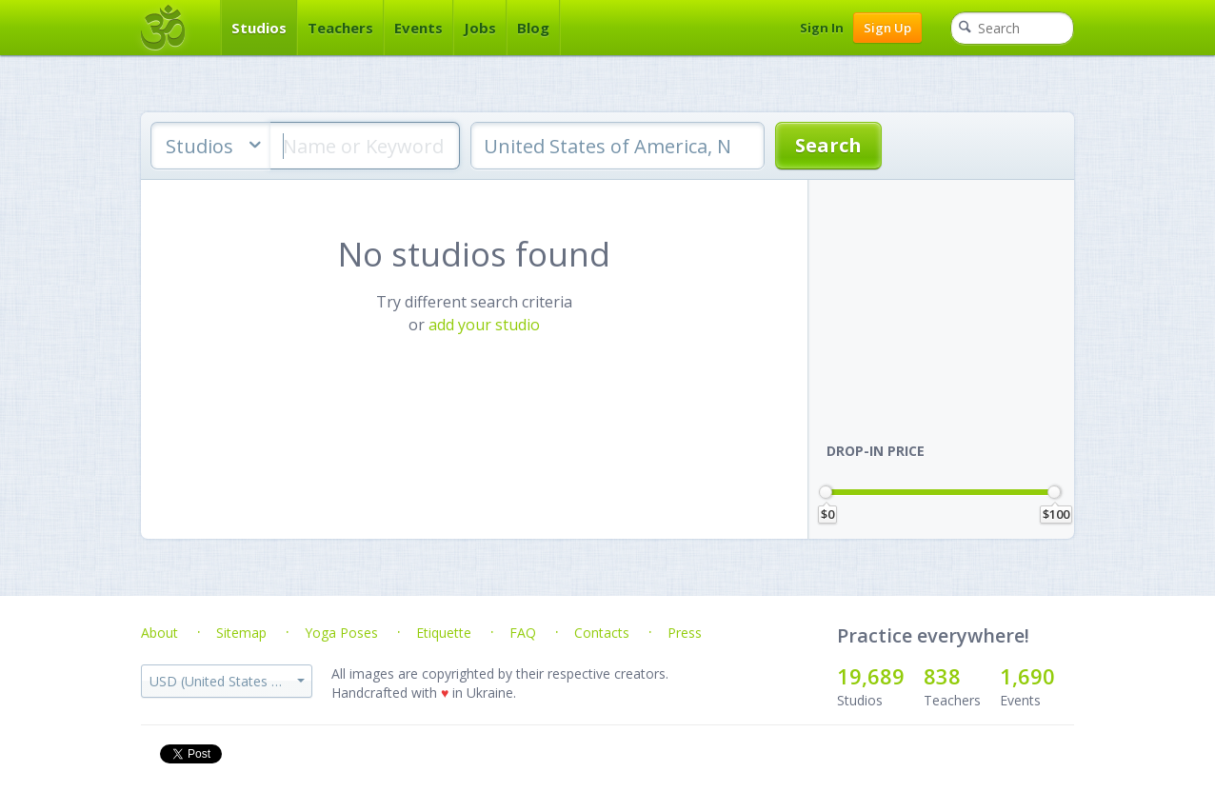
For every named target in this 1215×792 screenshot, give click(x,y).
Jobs (480, 27)
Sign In (822, 27)
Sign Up (887, 27)
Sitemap (241, 633)
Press (684, 633)
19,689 (871, 676)
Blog (533, 27)
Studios (259, 27)
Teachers (340, 27)
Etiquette (443, 633)
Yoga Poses (341, 633)
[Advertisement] (950, 299)
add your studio (484, 324)
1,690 (1027, 676)
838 (942, 676)
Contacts (601, 633)
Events (418, 27)
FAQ (522, 633)
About (159, 633)
